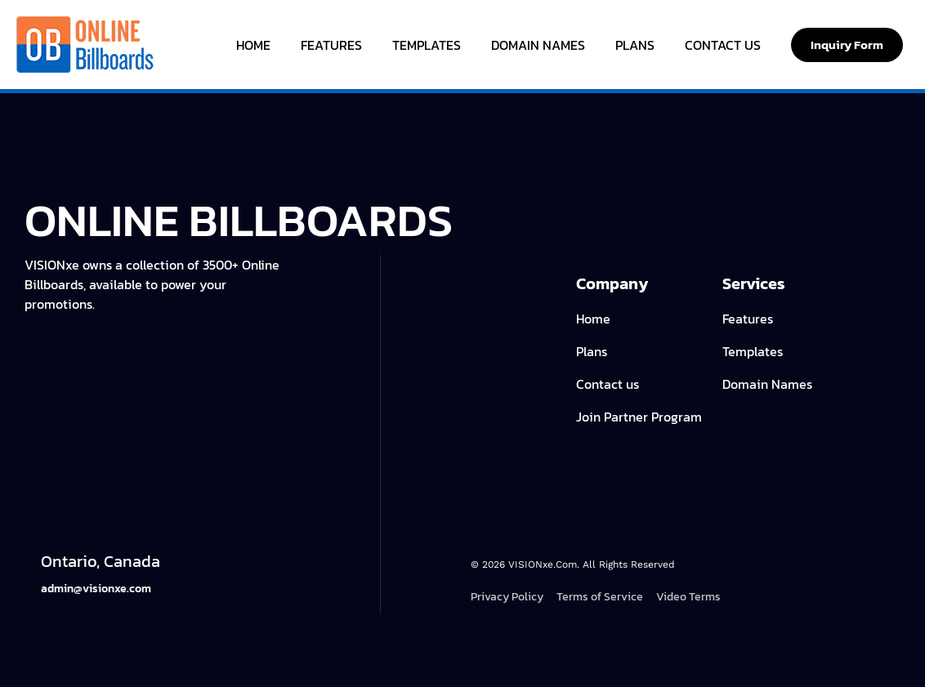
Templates (426, 45)
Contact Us (723, 45)
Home (253, 45)
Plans (635, 45)
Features (331, 45)
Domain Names (538, 45)
